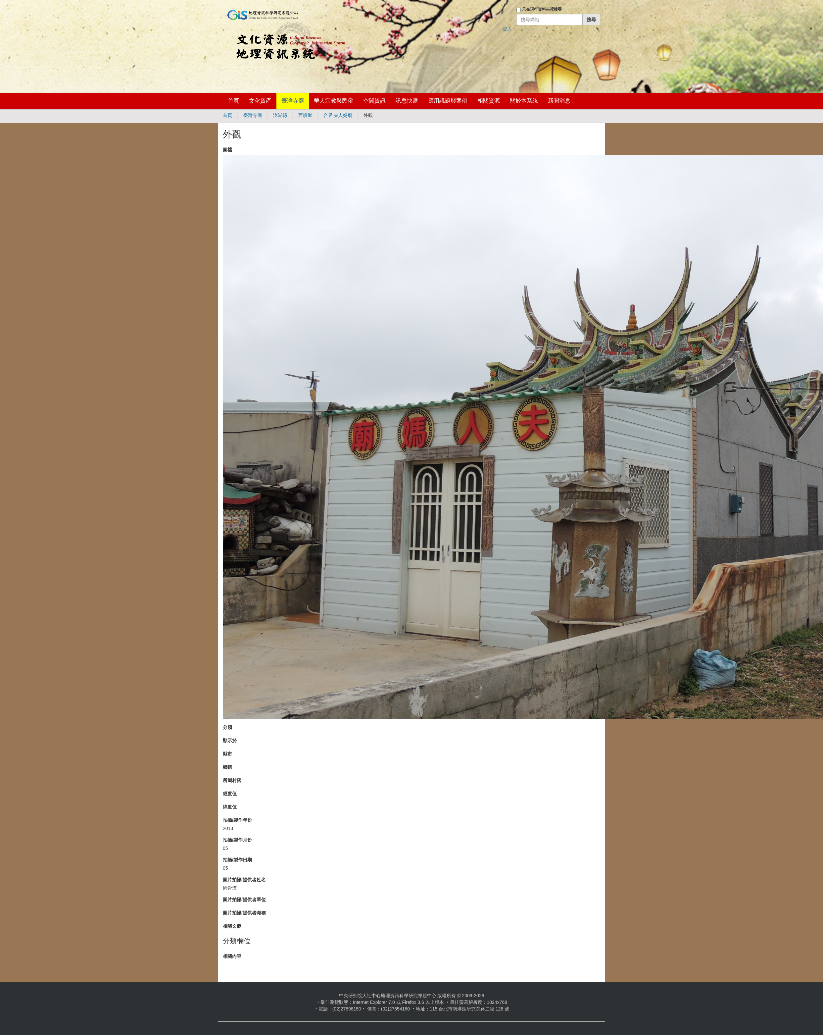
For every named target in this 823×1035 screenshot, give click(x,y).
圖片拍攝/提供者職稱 (244, 912)
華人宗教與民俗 (333, 101)
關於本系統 (524, 101)
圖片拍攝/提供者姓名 (244, 879)
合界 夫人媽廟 (338, 115)
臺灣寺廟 (292, 101)
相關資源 (488, 101)
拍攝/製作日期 (237, 859)
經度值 (230, 793)
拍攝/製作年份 (237, 820)
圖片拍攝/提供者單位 (244, 899)
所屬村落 (232, 780)
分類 (227, 727)
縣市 (227, 753)
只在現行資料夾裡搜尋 (542, 9)
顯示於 (230, 740)
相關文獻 (232, 926)
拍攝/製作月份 (237, 840)
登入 (507, 28)
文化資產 (260, 101)
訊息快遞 (407, 101)
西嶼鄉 (305, 115)
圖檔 (227, 149)
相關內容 (232, 956)
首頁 (233, 101)
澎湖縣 (280, 115)
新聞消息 (559, 101)
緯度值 (230, 806)
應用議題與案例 (447, 101)
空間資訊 (374, 101)
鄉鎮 (227, 767)
